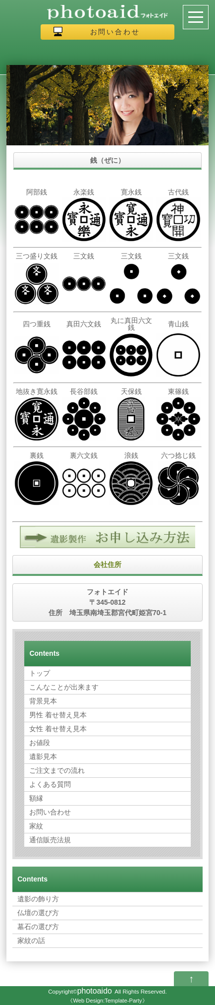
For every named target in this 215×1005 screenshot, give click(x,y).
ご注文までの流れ (57, 770)
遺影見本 (43, 756)
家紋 (36, 826)
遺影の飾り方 (38, 899)
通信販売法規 (50, 840)
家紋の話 (31, 940)
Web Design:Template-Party (107, 1001)
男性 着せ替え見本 (58, 715)
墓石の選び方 (38, 927)
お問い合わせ (115, 32)
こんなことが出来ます (64, 687)
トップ (39, 673)
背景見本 (43, 701)
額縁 (36, 798)
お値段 (39, 743)
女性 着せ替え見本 (58, 729)
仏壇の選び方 (38, 913)
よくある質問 (50, 784)
